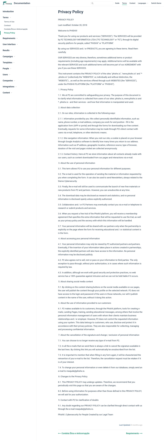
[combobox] (101, 3)
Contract (7, 25)
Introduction (8, 11)
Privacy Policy (9, 33)
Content (132, 3)
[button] (156, 3)
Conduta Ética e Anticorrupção (16, 29)
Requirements (132, 433)
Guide (117, 3)
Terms (124, 3)
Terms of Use (9, 22)
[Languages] (143, 3)
